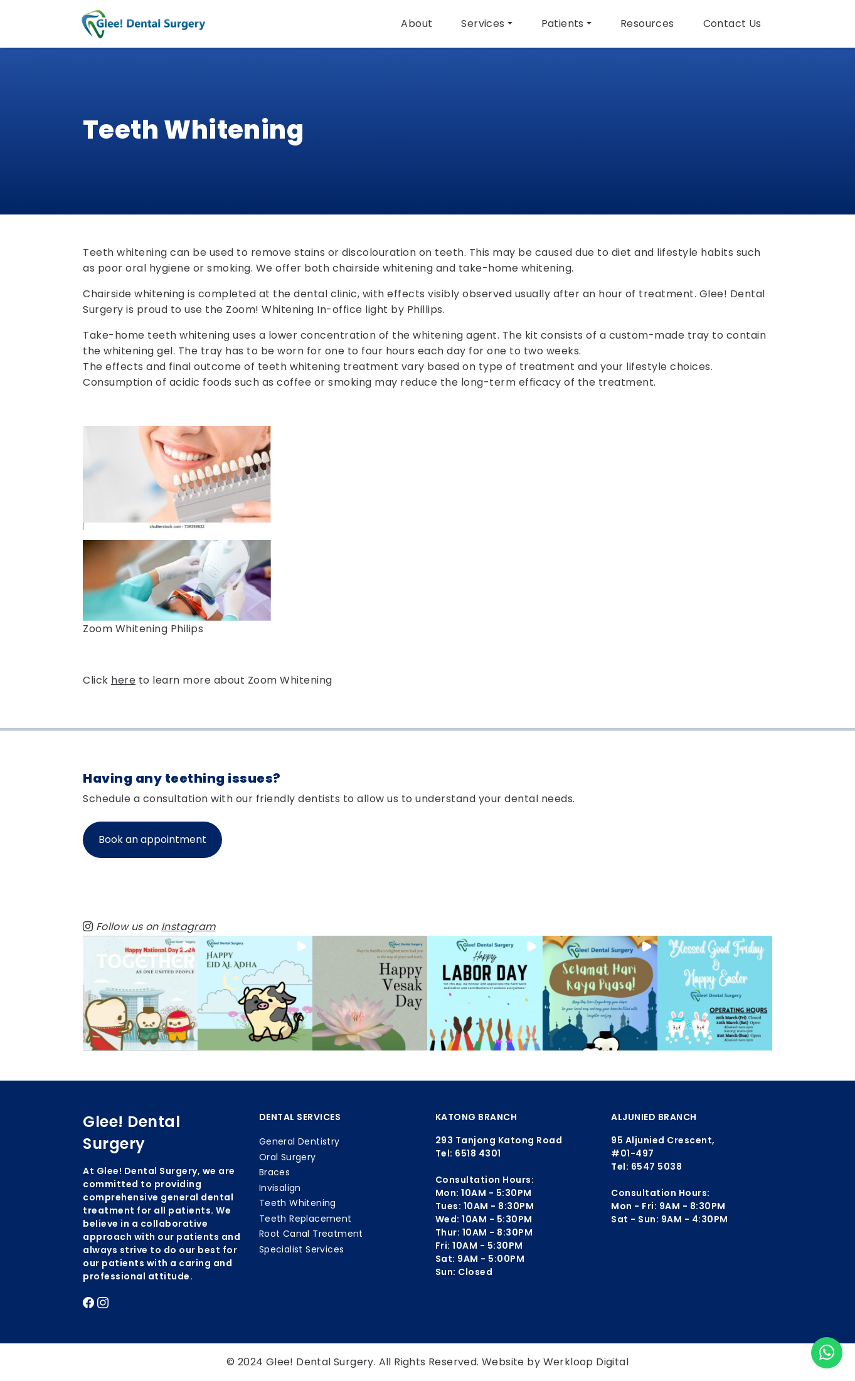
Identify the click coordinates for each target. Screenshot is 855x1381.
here (123, 680)
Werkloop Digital (586, 1362)
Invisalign (280, 1188)
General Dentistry (299, 1141)
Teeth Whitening (297, 1203)
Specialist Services (301, 1249)
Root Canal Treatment (311, 1233)
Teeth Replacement (305, 1218)
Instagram (188, 926)
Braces (274, 1172)
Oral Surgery (287, 1157)
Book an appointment (152, 839)
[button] (140, 993)
